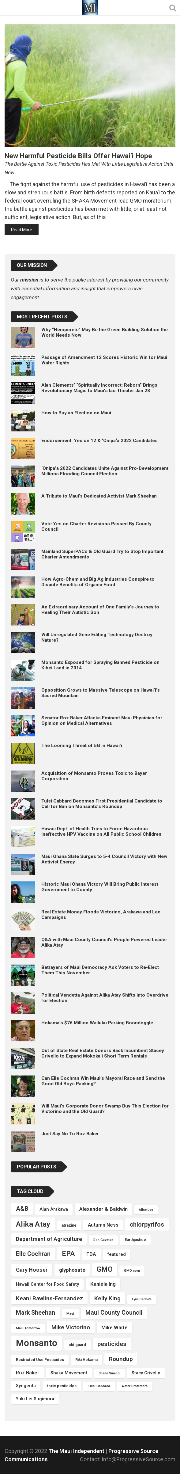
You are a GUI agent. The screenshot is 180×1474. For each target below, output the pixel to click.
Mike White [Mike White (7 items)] (114, 1327)
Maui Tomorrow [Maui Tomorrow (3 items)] (28, 1328)
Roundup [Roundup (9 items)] (121, 1358)
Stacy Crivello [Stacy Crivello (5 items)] (146, 1373)
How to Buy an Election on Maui (76, 413)
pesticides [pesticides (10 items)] (111, 1344)
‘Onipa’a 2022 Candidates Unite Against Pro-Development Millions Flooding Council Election (104, 471)
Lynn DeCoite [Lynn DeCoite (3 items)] (142, 1299)
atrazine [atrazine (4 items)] (69, 1225)
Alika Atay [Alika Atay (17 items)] (33, 1224)
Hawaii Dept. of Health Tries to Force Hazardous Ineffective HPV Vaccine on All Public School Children (101, 831)
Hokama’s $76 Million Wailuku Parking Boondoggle (97, 1023)
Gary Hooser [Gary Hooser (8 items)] (32, 1270)
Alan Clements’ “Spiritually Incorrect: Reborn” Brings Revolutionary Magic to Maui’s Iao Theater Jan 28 (99, 387)
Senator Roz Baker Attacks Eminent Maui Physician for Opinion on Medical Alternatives (101, 720)
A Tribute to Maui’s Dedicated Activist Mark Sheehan (99, 496)
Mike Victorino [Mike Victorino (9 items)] (70, 1327)
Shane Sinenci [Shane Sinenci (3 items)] (109, 1373)
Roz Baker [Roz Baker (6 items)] (27, 1373)
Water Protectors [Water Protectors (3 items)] (135, 1386)
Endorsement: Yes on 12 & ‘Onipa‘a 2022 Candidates (99, 440)
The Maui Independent (77, 1451)
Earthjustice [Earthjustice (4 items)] (135, 1239)
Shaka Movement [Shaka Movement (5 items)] (69, 1373)
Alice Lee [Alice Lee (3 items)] (146, 1210)
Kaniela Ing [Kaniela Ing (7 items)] (103, 1284)
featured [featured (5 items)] (116, 1254)
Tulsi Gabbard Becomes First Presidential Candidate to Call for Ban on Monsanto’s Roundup (101, 803)
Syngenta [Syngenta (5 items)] (26, 1385)
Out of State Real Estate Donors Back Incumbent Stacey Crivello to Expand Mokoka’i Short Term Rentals (102, 1053)
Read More (21, 229)
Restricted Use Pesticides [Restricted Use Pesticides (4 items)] (40, 1359)
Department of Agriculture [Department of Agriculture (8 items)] (49, 1239)
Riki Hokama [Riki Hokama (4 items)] (86, 1359)
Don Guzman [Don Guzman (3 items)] (103, 1240)
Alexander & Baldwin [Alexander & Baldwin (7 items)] (103, 1209)
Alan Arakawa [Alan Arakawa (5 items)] (53, 1209)
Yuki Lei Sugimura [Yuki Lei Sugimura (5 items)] (35, 1398)
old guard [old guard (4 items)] (77, 1344)
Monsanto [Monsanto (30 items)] (36, 1343)
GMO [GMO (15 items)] (105, 1269)
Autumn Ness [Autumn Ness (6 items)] (103, 1225)
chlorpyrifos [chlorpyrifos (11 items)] (147, 1224)
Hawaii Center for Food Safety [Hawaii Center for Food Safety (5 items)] (47, 1284)
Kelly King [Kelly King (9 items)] (107, 1298)
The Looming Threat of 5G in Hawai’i (81, 745)
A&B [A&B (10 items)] (22, 1208)
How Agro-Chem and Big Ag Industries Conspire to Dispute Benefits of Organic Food (98, 581)
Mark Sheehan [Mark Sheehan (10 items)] (35, 1312)
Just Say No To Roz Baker (70, 1133)
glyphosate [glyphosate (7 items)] (72, 1270)
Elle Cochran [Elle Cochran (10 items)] (33, 1253)
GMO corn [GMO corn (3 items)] (132, 1271)
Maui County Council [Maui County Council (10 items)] (113, 1312)
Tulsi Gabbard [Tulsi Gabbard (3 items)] (99, 1386)
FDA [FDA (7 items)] (91, 1254)
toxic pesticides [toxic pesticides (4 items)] (62, 1386)
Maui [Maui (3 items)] (70, 1314)
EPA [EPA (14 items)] (68, 1253)
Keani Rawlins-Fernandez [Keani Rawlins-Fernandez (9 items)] (49, 1298)
